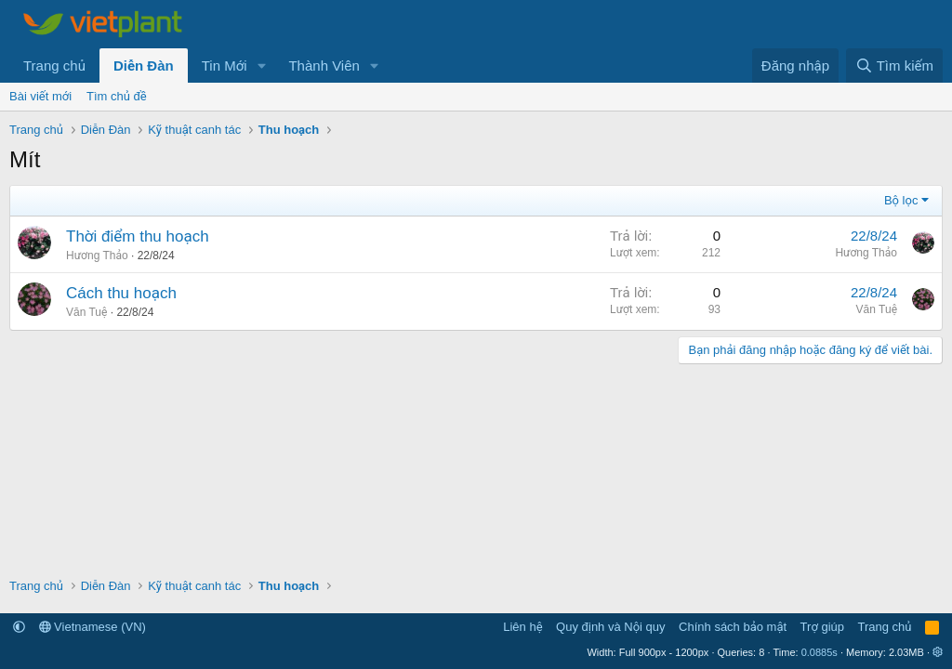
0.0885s (819, 652)
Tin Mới (224, 65)
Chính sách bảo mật (733, 627)
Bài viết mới (40, 96)
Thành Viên (323, 65)
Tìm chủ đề (116, 96)
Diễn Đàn (143, 65)
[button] (261, 65)
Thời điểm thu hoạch (137, 236)
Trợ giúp (822, 627)
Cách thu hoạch (121, 293)
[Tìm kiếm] (894, 65)
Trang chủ (54, 65)
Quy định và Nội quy (611, 627)
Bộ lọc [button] (901, 200)
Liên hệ (522, 627)
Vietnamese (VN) (92, 627)
